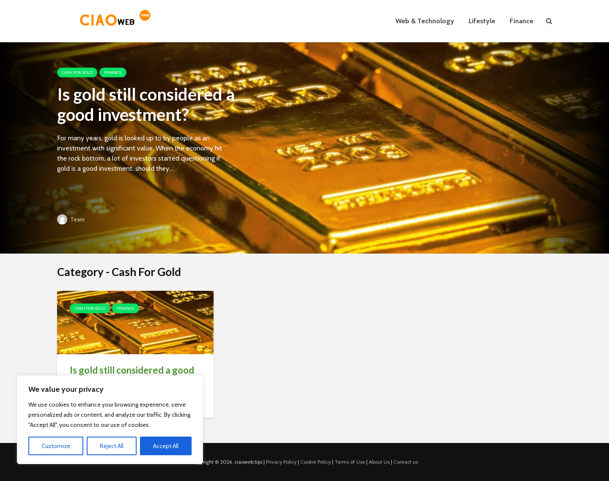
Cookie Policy (315, 462)
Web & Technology (424, 21)
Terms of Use (350, 462)
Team (71, 219)
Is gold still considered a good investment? (146, 104)
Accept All (165, 446)
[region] (110, 419)
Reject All (111, 446)
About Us (379, 462)
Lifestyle (482, 21)
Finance (521, 21)
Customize (55, 446)
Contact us (405, 462)
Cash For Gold (77, 72)
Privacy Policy (281, 462)
